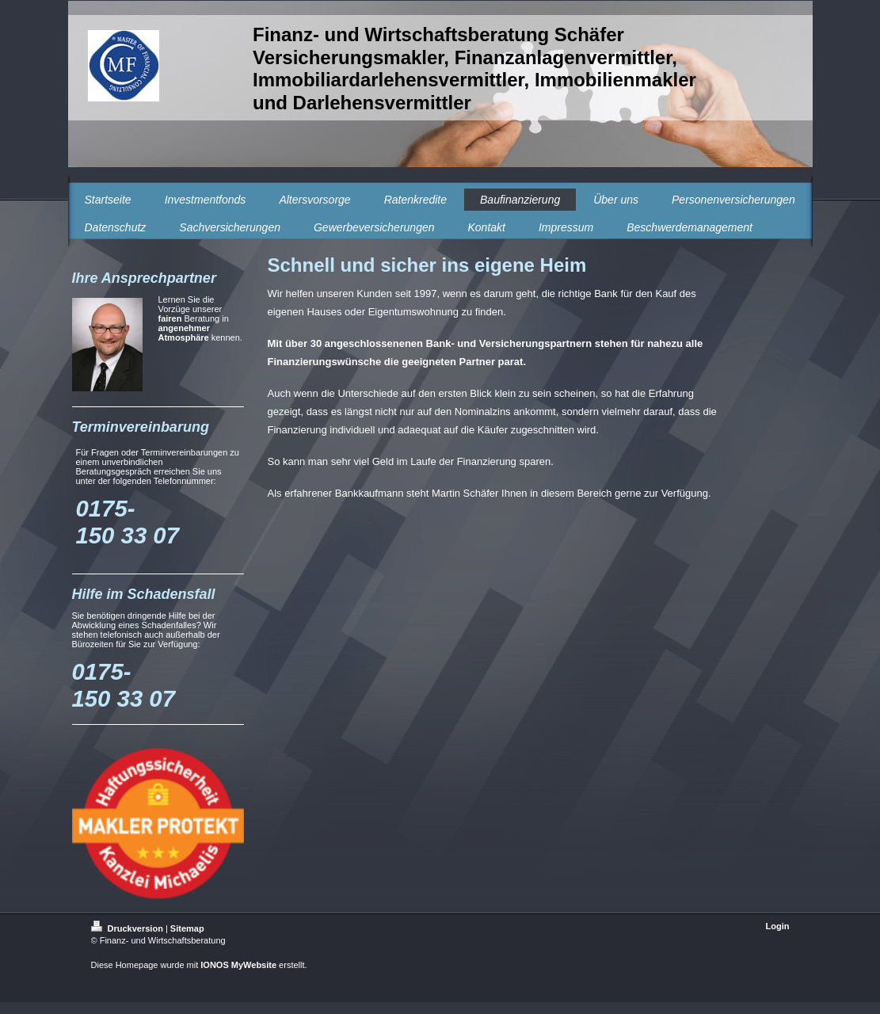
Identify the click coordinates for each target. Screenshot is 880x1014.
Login (778, 926)
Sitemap (187, 928)
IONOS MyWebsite (238, 965)
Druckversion (128, 928)
